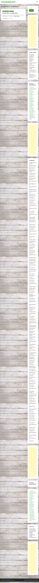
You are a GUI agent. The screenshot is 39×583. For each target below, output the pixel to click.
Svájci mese (31, 385)
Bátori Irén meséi (32, 189)
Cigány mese (31, 200)
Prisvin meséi (31, 374)
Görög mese (31, 250)
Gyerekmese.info (8, 2)
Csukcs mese (31, 211)
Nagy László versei (32, 350)
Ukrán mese (31, 429)
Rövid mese (31, 381)
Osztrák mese (31, 372)
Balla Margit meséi (32, 183)
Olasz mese (31, 364)
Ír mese (30, 277)
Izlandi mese (31, 278)
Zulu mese (31, 440)
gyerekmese (5, 18)
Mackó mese (31, 319)
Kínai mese (31, 292)
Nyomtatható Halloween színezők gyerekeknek (32, 76)
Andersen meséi (32, 173)
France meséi (31, 244)
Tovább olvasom (17, 16)
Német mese (31, 355)
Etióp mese (31, 229)
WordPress (30, 580)
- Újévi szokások (32, 111)
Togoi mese (31, 418)
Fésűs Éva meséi (32, 236)
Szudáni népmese (32, 403)
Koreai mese (31, 298)
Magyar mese (11, 11)
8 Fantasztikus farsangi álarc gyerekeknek (31, 56)
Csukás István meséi (32, 208)
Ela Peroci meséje (32, 221)
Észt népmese (31, 227)
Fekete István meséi (32, 233)
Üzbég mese (31, 430)
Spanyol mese (31, 383)
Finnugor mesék (32, 239)
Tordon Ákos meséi (32, 420)
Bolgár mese (31, 194)
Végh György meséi (32, 432)
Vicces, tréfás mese (32, 435)
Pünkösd (30, 375)
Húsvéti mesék (31, 269)
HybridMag (36, 580)
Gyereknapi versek (32, 254)
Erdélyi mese (31, 224)
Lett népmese (31, 311)
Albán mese (31, 168)
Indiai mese (31, 273)
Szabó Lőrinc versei (32, 388)
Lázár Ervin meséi (32, 304)
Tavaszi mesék (31, 413)
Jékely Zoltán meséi (32, 283)
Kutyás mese (31, 299)
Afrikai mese (31, 167)
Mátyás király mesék (32, 322)
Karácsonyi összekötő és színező (31, 60)
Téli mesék (31, 415)
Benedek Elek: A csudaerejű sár (10, 13)
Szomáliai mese (32, 401)
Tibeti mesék (31, 416)
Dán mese (31, 212)
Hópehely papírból (32, 70)
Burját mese (31, 197)
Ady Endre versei (32, 165)
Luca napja (31, 317)
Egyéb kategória (32, 220)
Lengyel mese (31, 307)
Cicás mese (31, 198)
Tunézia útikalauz (32, 528)
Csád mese (31, 202)
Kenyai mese (31, 290)
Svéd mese (31, 386)
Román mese (31, 380)
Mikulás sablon (31, 65)
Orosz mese (31, 369)
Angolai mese (31, 176)
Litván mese (31, 316)
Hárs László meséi (32, 264)
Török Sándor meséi (32, 424)
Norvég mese (31, 360)
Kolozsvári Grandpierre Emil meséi (32, 295)
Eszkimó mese (31, 226)
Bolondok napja (32, 195)
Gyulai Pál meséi (32, 257)
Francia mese (31, 245)
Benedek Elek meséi (5, 11)
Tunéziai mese (31, 427)
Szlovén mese (31, 400)
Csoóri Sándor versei (32, 205)
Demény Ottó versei (32, 214)
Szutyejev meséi (32, 406)
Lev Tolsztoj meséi (32, 313)
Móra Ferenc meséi (32, 341)
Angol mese (31, 174)
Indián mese (31, 275)
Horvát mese (31, 267)
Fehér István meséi (32, 231)
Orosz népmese (32, 370)
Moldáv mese (31, 339)
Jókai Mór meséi (32, 286)
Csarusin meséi (32, 203)
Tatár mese (31, 411)
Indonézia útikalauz (32, 530)
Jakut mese (31, 280)
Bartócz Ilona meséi (32, 186)
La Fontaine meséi (32, 301)
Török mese (31, 422)
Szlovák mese (31, 398)
